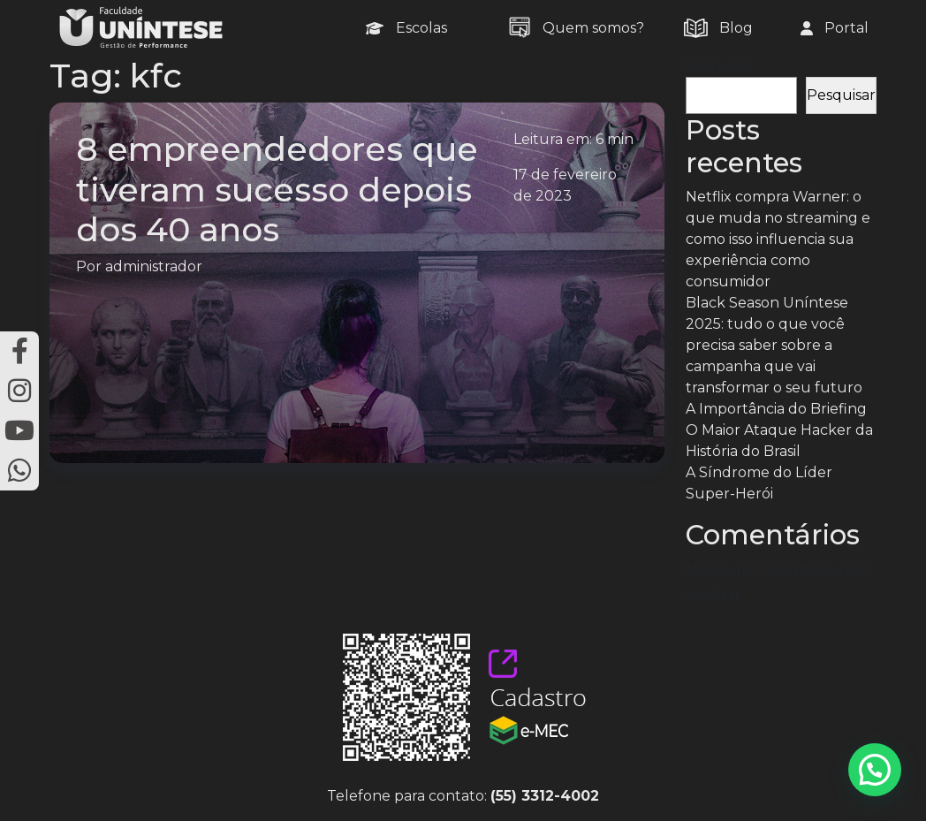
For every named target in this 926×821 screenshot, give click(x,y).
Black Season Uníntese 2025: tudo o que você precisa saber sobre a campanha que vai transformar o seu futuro (774, 345)
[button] (874, 769)
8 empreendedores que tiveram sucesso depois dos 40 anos (277, 188)
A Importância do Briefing (776, 408)
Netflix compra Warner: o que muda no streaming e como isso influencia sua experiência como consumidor (778, 239)
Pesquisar (720, 65)
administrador (153, 266)
